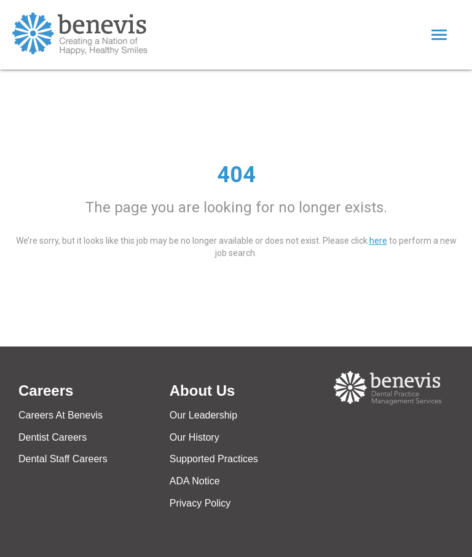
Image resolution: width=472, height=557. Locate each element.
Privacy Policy (200, 503)
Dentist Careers (52, 437)
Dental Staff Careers (63, 459)
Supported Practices (214, 459)
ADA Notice (195, 481)
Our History (194, 437)
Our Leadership (203, 415)
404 (236, 175)
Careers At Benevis (60, 415)
